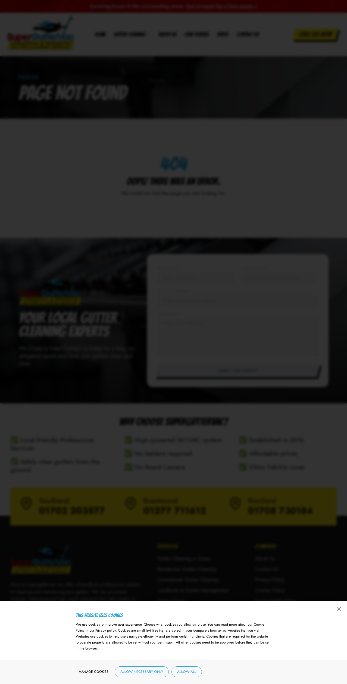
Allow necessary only (141, 671)
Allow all (186, 671)
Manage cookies (93, 671)
